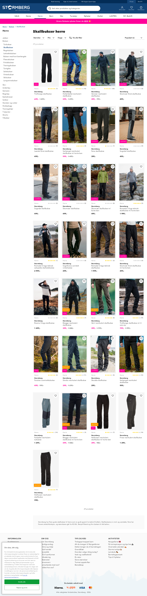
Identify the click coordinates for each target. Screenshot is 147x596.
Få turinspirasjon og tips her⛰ (120, 544)
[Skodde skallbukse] (103, 362)
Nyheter (87, 16)
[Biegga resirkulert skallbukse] (74, 305)
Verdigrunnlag (47, 544)
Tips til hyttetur (114, 557)
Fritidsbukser (8, 62)
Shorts (6, 115)
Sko (61, 16)
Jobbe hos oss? (47, 567)
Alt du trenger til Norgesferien (87, 544)
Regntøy (6, 94)
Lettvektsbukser (9, 53)
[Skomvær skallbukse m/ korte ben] (103, 190)
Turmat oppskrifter (82, 562)
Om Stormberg (47, 542)
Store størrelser (81, 560)
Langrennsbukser (10, 81)
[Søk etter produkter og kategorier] (74, 8)
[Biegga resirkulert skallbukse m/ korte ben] (74, 419)
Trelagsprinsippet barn (84, 542)
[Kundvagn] (141, 8)
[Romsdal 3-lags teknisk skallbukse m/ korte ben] (131, 190)
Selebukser (7, 71)
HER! (86, 21)
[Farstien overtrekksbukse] (46, 362)
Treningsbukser (9, 65)
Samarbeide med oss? (50, 565)
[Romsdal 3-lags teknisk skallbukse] (103, 247)
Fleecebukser (8, 59)
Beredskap (79, 565)
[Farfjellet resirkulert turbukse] (46, 419)
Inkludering (46, 557)
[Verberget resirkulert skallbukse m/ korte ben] (74, 133)
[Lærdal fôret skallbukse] (46, 133)
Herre (40, 16)
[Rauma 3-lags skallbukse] (46, 305)
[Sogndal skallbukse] (131, 133)
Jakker (6, 38)
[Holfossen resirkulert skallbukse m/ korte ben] (103, 419)
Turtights (7, 68)
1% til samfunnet (48, 555)
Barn (51, 16)
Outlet (100, 16)
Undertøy (7, 88)
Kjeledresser (8, 97)
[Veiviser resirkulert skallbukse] (103, 76)
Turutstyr (73, 16)
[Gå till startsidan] (16, 8)
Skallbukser (8, 47)
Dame (28, 16)
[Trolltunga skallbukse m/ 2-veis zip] (131, 305)
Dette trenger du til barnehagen (88, 547)
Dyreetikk (45, 552)
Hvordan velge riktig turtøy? (86, 552)
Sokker (6, 100)
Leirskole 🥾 (113, 552)
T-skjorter (7, 112)
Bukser (11, 27)
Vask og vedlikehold (83, 555)
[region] (22, 568)
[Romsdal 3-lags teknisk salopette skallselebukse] (46, 247)
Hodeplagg (8, 106)
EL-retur (78, 557)
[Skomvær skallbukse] (74, 190)
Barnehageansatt (115, 555)
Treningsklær (8, 109)
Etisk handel (46, 549)
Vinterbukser (8, 74)
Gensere (7, 91)
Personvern (45, 562)
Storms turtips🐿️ (115, 549)
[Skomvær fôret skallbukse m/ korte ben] (131, 247)
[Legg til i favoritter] (56, 52)
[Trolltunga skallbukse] (46, 76)
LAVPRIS (112, 16)
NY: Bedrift (127, 16)
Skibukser (7, 78)
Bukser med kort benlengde (14, 56)
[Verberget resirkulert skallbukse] (131, 362)
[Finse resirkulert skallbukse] (131, 419)
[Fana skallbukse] (103, 133)
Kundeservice (13, 542)
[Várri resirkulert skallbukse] (103, 305)
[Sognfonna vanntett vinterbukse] (74, 247)
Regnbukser (8, 50)
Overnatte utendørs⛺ (117, 547)
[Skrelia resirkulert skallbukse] (74, 362)
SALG (17, 16)
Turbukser (7, 44)
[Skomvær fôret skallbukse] (131, 76)
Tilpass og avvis (21, 587)
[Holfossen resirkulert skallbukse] (46, 477)
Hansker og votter (10, 103)
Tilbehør (6, 118)
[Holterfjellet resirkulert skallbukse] (74, 76)
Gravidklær (79, 549)
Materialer (45, 560)
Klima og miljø (47, 547)
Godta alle (21, 582)
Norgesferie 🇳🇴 (114, 542)
